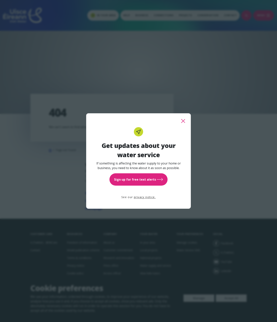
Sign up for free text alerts (138, 179)
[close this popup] (183, 121)
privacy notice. (145, 197)
